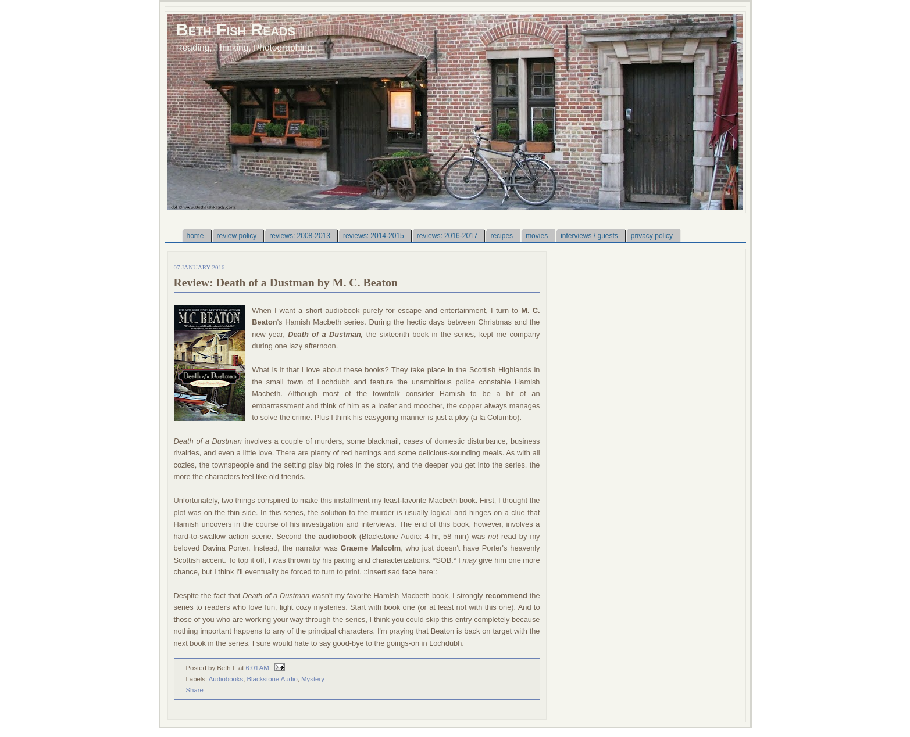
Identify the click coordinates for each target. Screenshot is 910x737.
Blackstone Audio (272, 678)
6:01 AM (257, 667)
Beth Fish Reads (235, 29)
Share (195, 689)
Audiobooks (226, 678)
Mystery (312, 678)
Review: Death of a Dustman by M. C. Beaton (286, 282)
